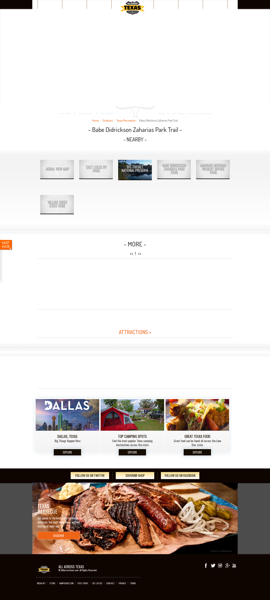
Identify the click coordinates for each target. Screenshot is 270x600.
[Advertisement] (135, 284)
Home (95, 120)
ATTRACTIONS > (135, 332)
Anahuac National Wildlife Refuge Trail (213, 168)
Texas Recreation (126, 120)
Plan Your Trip (99, 4)
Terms (133, 583)
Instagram (220, 565)
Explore (67, 452)
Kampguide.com (66, 583)
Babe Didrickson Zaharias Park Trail (174, 168)
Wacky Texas (166, 4)
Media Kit (41, 583)
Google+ (227, 565)
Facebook (206, 565)
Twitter (213, 565)
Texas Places (50, 4)
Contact (110, 583)
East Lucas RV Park (96, 168)
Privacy (122, 583)
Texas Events (190, 4)
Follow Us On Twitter (89, 475)
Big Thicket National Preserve (135, 168)
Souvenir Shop (135, 475)
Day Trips (215, 4)
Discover (74, 4)
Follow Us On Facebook (180, 475)
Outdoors (108, 120)
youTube (234, 565)
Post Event (83, 583)
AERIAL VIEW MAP (57, 168)
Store (52, 583)
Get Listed (97, 583)
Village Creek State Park (57, 203)
